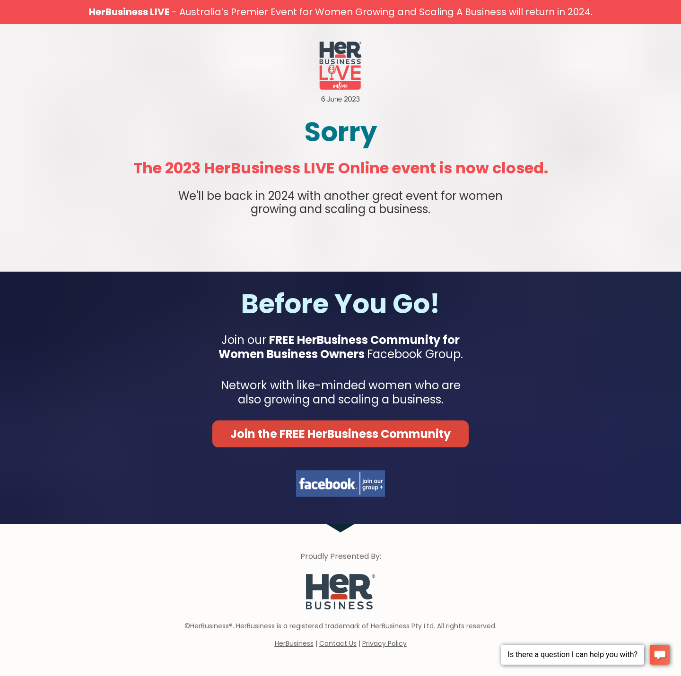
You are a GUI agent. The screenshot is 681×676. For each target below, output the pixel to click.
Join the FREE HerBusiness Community (340, 434)
